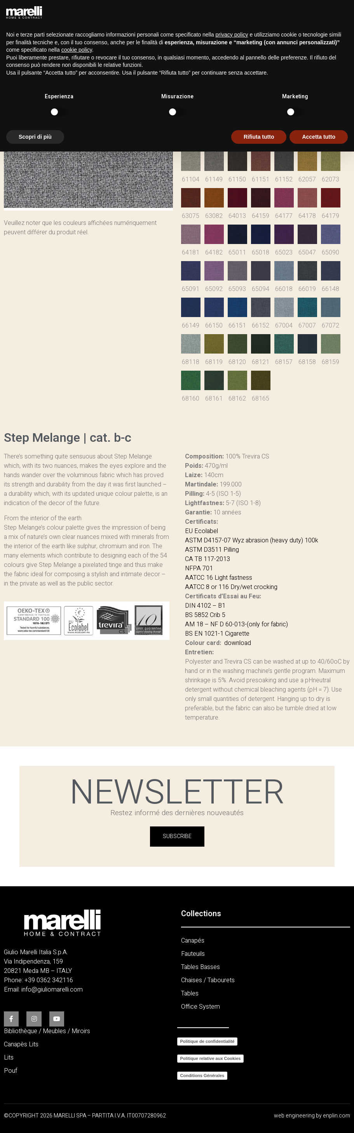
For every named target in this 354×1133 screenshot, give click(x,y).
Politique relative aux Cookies (210, 1058)
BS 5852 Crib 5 (205, 615)
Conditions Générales (202, 1075)
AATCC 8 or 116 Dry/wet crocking (231, 587)
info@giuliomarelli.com (52, 989)
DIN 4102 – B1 (205, 605)
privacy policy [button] (232, 34)
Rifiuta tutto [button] (259, 137)
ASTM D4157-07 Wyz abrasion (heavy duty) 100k (251, 540)
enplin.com (336, 1116)
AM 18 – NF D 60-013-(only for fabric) (236, 624)
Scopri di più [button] (35, 137)
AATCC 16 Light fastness (218, 577)
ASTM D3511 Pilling (212, 549)
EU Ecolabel (201, 531)
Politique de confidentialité (207, 1041)
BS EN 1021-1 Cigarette (217, 633)
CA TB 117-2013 (207, 559)
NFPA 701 (199, 568)
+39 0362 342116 (48, 980)
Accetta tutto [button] (318, 137)
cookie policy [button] (76, 50)
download (237, 643)
